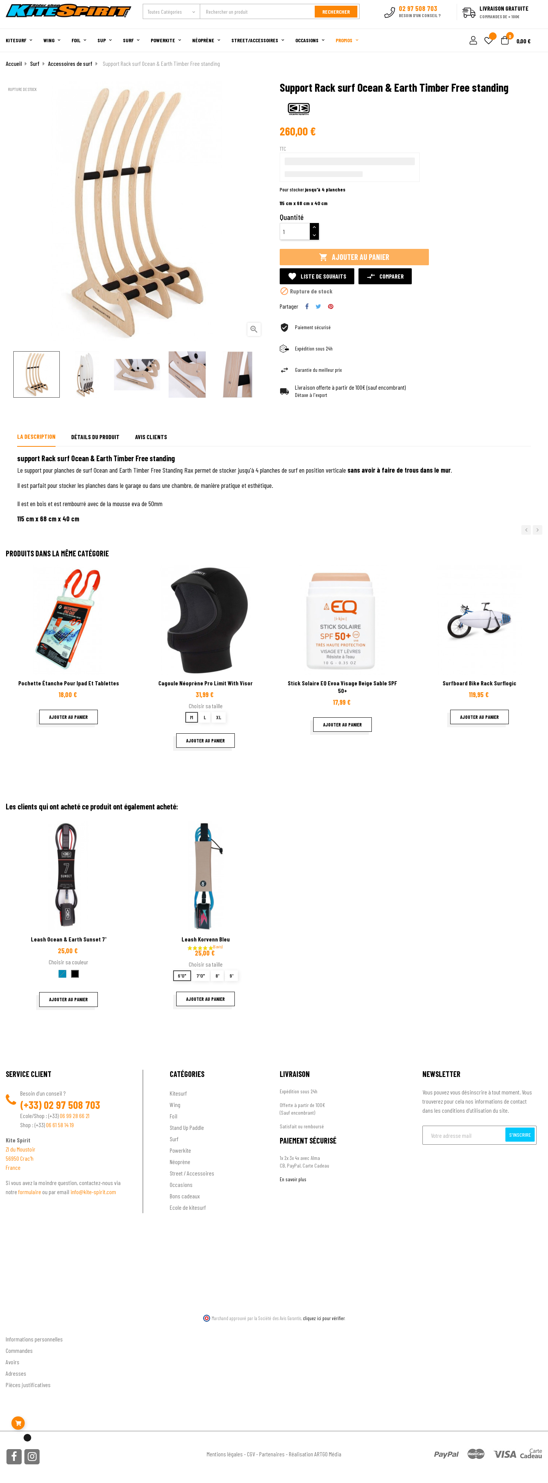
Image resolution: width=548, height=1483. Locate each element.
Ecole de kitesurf (188, 1207)
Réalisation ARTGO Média (315, 1454)
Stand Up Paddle (187, 1127)
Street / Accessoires (192, 1173)
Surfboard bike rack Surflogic (479, 683)
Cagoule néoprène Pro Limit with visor (205, 683)
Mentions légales (225, 1454)
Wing (175, 1104)
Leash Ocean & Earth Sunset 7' (69, 939)
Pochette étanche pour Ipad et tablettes (68, 683)
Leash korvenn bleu (206, 939)
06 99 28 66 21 (74, 1115)
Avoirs (12, 1361)
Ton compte (19, 1327)
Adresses (16, 1373)
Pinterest (330, 306)
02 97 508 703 (72, 1104)
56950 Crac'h (19, 1158)
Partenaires (272, 1454)
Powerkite (180, 1150)
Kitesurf (178, 1093)
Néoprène (180, 1161)
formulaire (30, 1191)
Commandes (19, 1350)
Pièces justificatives (28, 1384)
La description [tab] (36, 436)
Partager (307, 306)
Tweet (318, 306)
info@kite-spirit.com (93, 1191)
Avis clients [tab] (151, 436)
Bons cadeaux (185, 1195)
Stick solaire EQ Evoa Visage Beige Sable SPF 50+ (342, 686)
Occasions (181, 1184)
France (13, 1167)
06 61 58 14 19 (60, 1124)
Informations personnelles (34, 1339)
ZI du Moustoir (20, 1149)
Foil (173, 1116)
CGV (251, 1454)
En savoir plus (293, 1179)
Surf (174, 1138)
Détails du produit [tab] (95, 436)
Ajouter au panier (354, 257)
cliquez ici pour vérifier (324, 1318)
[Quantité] (295, 231)
